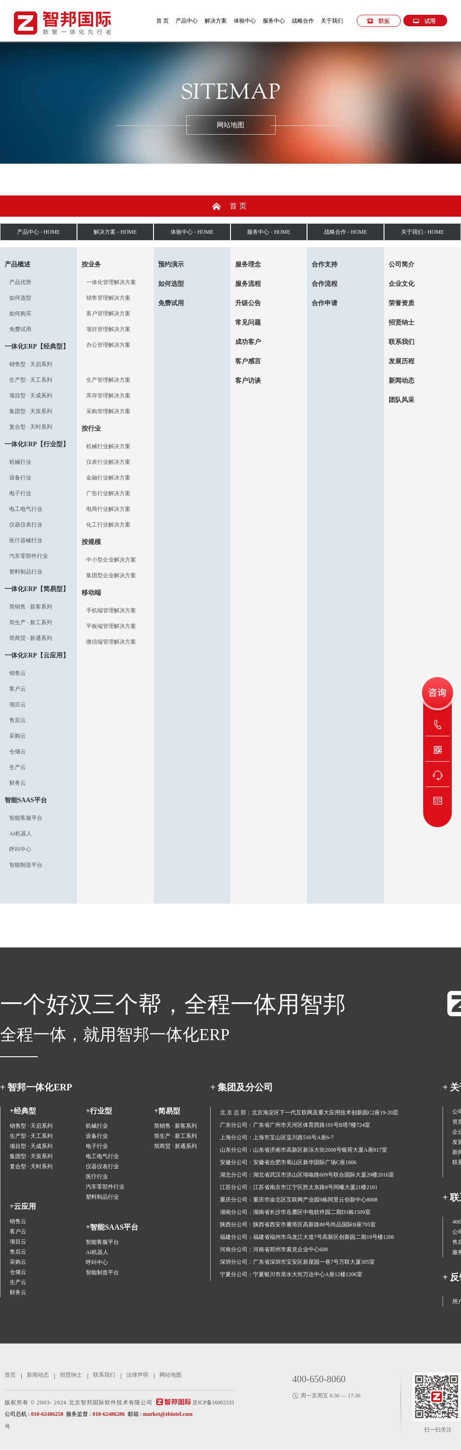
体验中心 (245, 21)
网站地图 (171, 1375)
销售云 (17, 673)
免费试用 (20, 329)
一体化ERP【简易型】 (37, 589)
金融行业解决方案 (108, 477)
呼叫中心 (20, 849)
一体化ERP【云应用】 (37, 655)
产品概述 (17, 264)
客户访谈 (248, 380)
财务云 (17, 783)
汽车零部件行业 (28, 556)
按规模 (91, 542)
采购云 (17, 736)
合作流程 (324, 283)
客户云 (17, 689)
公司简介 (401, 264)
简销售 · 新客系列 (30, 607)
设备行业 (20, 477)
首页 (239, 206)
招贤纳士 (401, 322)
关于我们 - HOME (422, 232)
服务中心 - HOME (268, 232)
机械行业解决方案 (108, 446)
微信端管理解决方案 (111, 642)
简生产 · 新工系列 (30, 622)
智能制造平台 (25, 865)
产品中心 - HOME (38, 232)
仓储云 (17, 751)
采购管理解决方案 (108, 411)
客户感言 (248, 361)
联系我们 (401, 341)
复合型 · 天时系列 (30, 427)
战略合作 (303, 21)
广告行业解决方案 (108, 493)
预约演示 (171, 264)
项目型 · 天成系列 (30, 395)
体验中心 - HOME (192, 232)
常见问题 (248, 322)
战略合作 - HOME (345, 232)
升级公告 (248, 303)
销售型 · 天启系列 (30, 364)
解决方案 (216, 21)
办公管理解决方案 (108, 345)
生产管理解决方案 (108, 380)
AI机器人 (20, 833)
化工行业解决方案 (108, 524)
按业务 (91, 264)
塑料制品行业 (25, 571)
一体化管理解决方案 (111, 282)
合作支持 (324, 264)
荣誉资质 (401, 303)
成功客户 (248, 341)
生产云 (17, 767)
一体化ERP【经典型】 (37, 346)
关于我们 (332, 21)
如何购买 (20, 313)
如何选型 (20, 298)
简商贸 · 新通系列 (30, 638)
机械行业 (20, 462)
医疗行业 (97, 1176)
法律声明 (137, 1375)
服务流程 (248, 283)
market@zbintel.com (167, 1414)
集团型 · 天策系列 (30, 411)
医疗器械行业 (25, 540)
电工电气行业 (25, 509)
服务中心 (274, 21)
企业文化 (401, 283)
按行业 (91, 428)
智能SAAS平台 (26, 800)
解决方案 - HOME (115, 232)
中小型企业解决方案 (111, 559)
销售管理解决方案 (108, 298)
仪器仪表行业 (25, 524)
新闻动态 (401, 380)
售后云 (17, 720)
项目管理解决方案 (108, 329)
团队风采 (401, 400)
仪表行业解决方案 (108, 462)
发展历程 (401, 361)
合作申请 (324, 303)
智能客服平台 (25, 818)
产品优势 (20, 282)
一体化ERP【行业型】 (37, 444)
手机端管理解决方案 (111, 610)
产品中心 (187, 21)
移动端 (91, 592)
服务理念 (248, 264)
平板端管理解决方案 (111, 626)
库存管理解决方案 (108, 395)
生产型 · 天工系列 (30, 380)
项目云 (17, 704)
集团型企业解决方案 (111, 575)
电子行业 (20, 493)
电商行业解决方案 (108, 509)
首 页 (162, 21)
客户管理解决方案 (108, 313)
